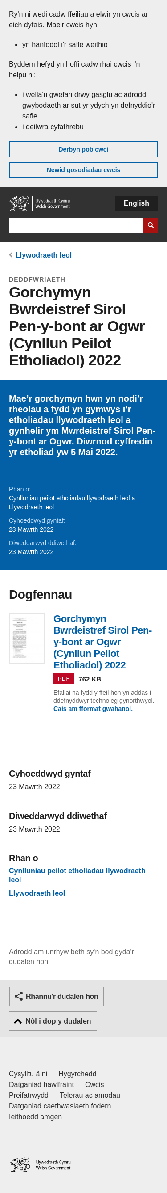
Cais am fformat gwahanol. (93, 708)
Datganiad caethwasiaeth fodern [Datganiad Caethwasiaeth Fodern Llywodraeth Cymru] (60, 1106)
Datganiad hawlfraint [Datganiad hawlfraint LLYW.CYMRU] (41, 1084)
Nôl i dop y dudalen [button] (58, 1021)
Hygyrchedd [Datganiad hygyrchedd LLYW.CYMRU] (77, 1074)
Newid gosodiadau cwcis (84, 169)
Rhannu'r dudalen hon (62, 996)
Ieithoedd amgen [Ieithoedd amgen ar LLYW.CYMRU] (35, 1117)
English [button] (136, 203)
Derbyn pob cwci (83, 149)
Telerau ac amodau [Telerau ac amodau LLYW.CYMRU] (90, 1095)
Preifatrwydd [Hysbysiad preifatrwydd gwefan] (29, 1095)
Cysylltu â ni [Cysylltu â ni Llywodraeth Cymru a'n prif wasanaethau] (28, 1074)
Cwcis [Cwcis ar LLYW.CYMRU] (94, 1084)
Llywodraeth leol (44, 255)
